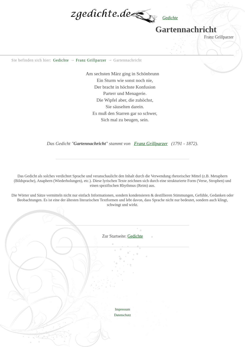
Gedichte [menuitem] (61, 60)
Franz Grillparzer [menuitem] (91, 60)
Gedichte (135, 236)
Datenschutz (122, 315)
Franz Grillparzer (151, 143)
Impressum (122, 309)
